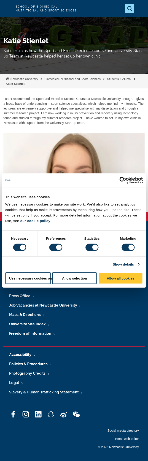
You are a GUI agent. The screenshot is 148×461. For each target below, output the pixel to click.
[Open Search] (129, 8)
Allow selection (74, 278)
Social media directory (123, 430)
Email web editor (127, 439)
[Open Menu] (140, 8)
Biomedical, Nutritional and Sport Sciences (72, 79)
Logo (7, 8)
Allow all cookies (121, 278)
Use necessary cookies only (30, 278)
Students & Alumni (119, 79)
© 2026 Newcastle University (118, 447)
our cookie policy (35, 220)
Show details (123, 264)
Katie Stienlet (15, 83)
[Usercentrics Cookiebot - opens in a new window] (123, 180)
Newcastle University (24, 79)
